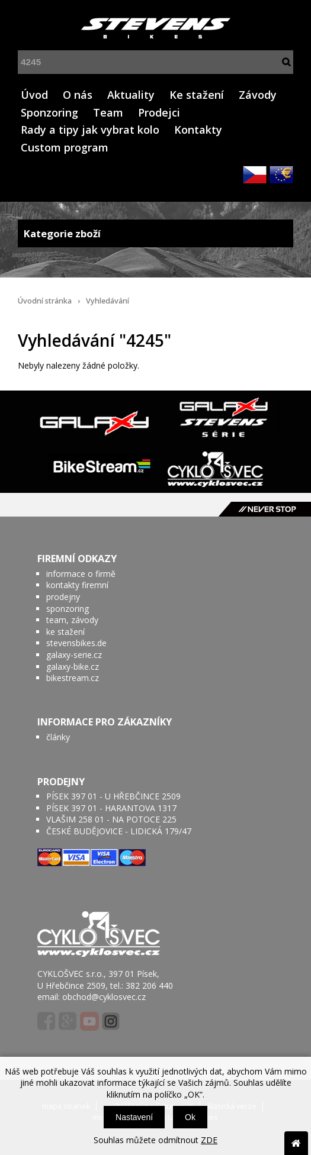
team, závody (72, 619)
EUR (281, 174)
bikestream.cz (72, 677)
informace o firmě (81, 573)
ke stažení (65, 631)
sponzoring (67, 608)
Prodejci (159, 112)
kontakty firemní (77, 585)
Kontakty (198, 129)
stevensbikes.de (76, 643)
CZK (255, 174)
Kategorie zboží (155, 233)
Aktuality (131, 95)
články (58, 737)
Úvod (34, 95)
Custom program (64, 147)
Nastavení (134, 1117)
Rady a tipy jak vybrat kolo (90, 129)
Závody (258, 95)
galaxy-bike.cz (72, 666)
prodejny (63, 596)
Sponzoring (49, 112)
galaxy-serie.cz (74, 654)
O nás (77, 95)
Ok (190, 1117)
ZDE (209, 1140)
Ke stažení (196, 95)
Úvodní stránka (45, 301)
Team (108, 112)
